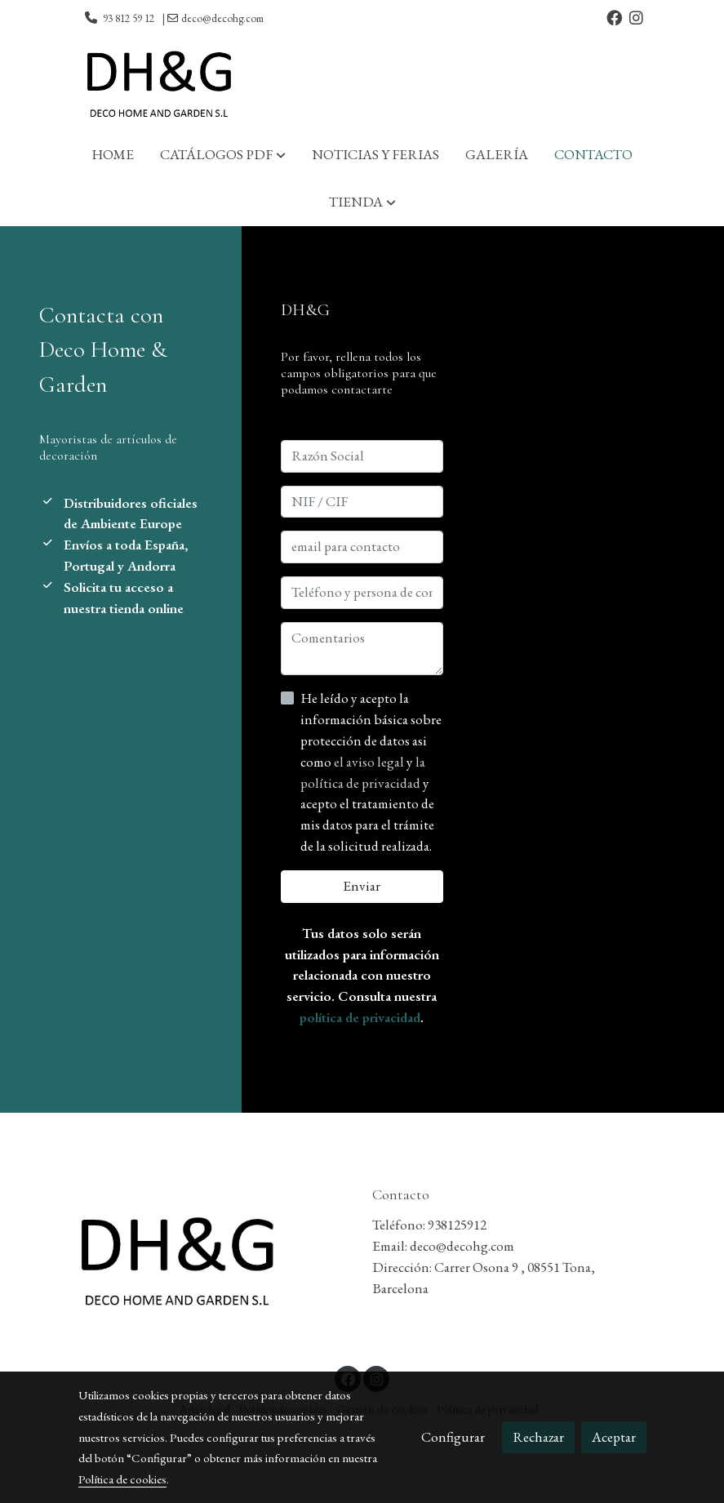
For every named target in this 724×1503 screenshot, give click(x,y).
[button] (223, 155)
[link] (158, 84)
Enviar (361, 886)
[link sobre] (215, 1264)
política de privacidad (360, 1017)
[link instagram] (636, 16)
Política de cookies (122, 1479)
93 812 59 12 (128, 18)
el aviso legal (370, 762)
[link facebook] (614, 16)
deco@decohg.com (222, 18)
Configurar (453, 1437)
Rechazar (538, 1437)
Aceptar (614, 1437)
